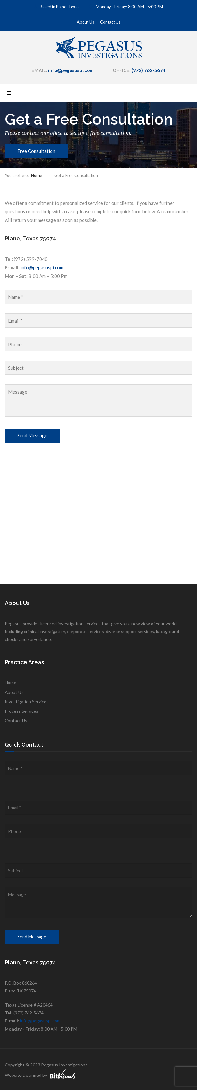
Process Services (21, 711)
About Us (85, 22)
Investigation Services (27, 701)
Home (36, 175)
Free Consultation (36, 151)
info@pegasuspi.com (41, 267)
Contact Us (110, 22)
